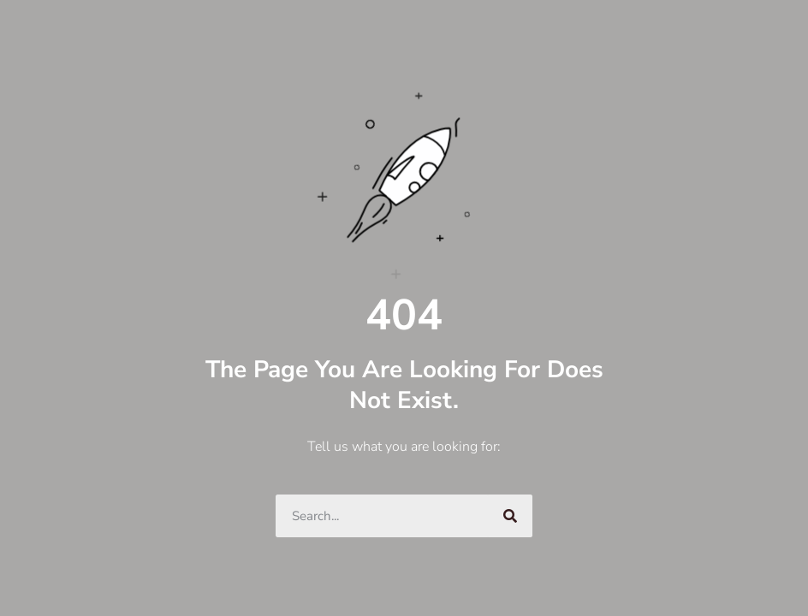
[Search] (511, 516)
